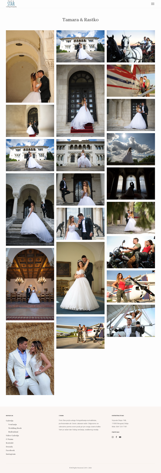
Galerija (42, 3)
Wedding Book (15, 428)
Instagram (148, 4)
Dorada (114, 4)
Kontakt (98, 4)
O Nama (82, 4)
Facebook (131, 4)
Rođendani (13, 432)
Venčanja (12, 424)
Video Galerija (63, 4)
